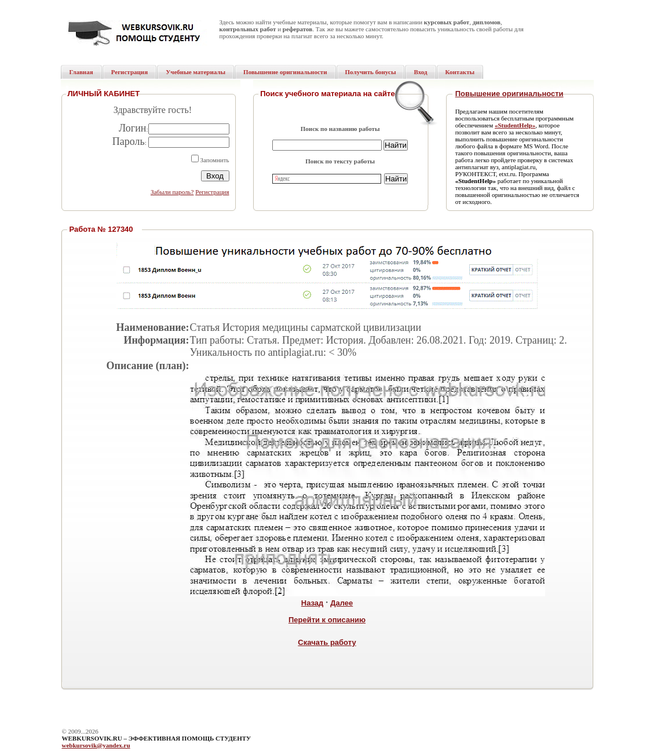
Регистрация (212, 191)
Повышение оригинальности (509, 93)
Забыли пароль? (172, 191)
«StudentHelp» (515, 125)
